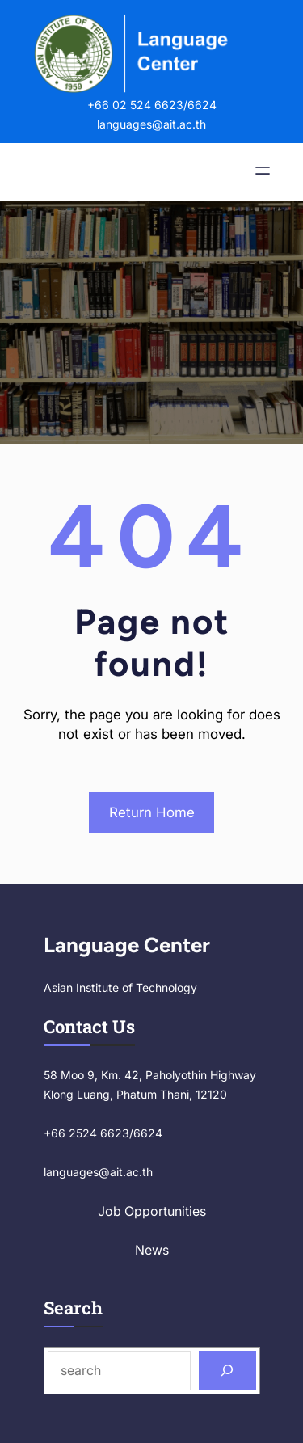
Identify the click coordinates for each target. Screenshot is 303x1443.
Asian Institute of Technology (120, 987)
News (152, 1250)
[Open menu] (262, 172)
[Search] (227, 1370)
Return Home (152, 812)
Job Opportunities (152, 1211)
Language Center (127, 945)
